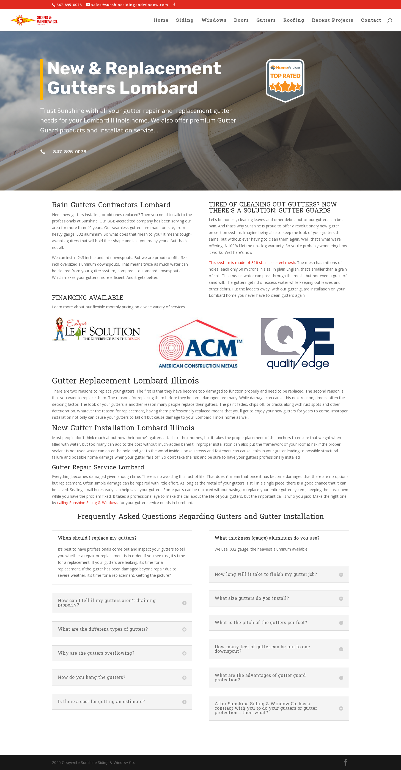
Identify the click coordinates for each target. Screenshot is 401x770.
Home (161, 21)
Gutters (266, 21)
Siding (185, 21)
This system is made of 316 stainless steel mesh (252, 262)
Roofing (293, 21)
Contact (371, 21)
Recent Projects (332, 21)
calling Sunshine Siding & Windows (87, 502)
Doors (241, 21)
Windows (214, 21)
